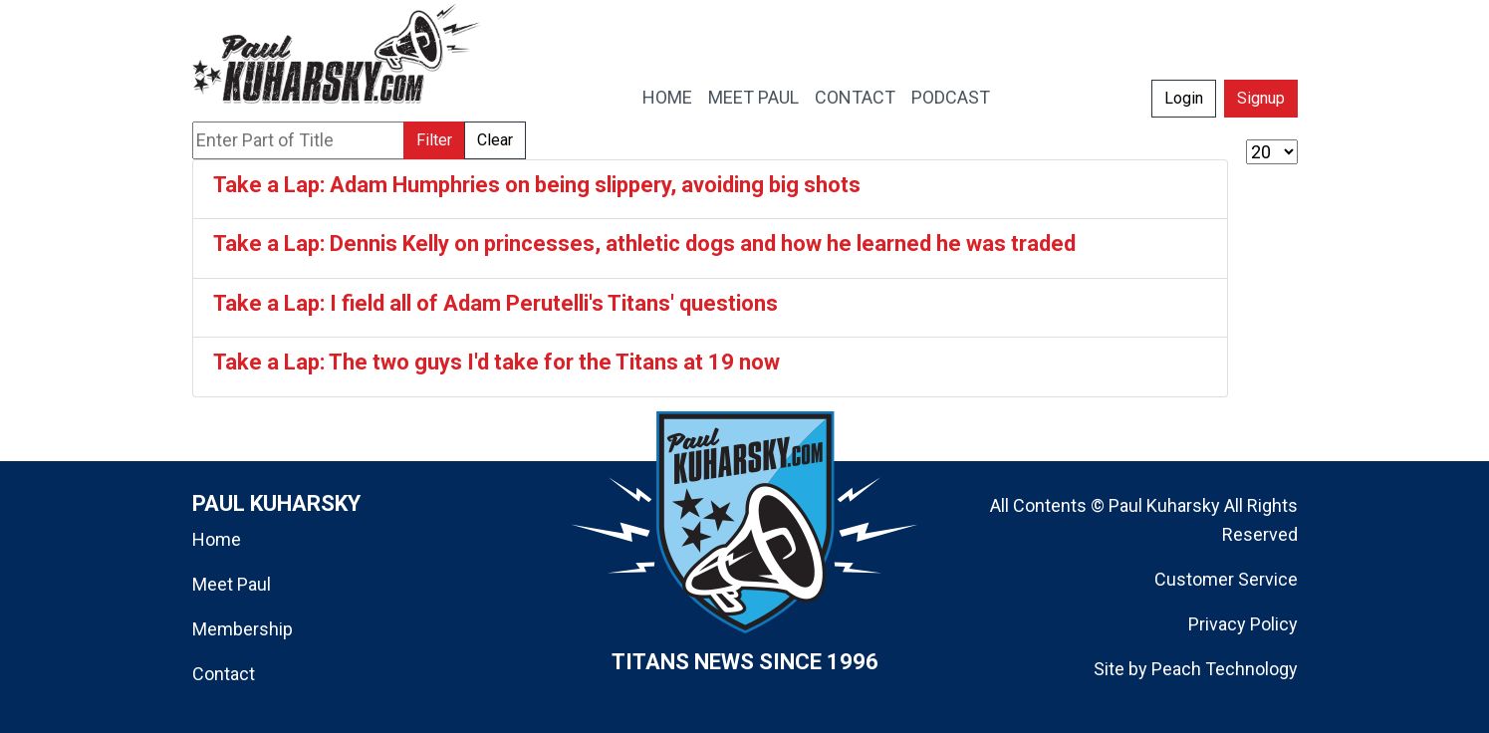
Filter (434, 139)
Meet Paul (231, 584)
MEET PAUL (753, 97)
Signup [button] (1261, 98)
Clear (495, 139)
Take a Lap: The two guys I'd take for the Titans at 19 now (496, 362)
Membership (242, 628)
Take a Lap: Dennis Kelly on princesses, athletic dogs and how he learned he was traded (644, 243)
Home (216, 539)
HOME (667, 97)
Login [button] (1183, 98)
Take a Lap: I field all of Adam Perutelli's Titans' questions (495, 303)
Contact (223, 673)
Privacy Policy (1243, 623)
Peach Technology (1224, 668)
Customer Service (1226, 579)
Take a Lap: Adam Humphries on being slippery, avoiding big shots (537, 184)
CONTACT (855, 97)
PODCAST (950, 97)
